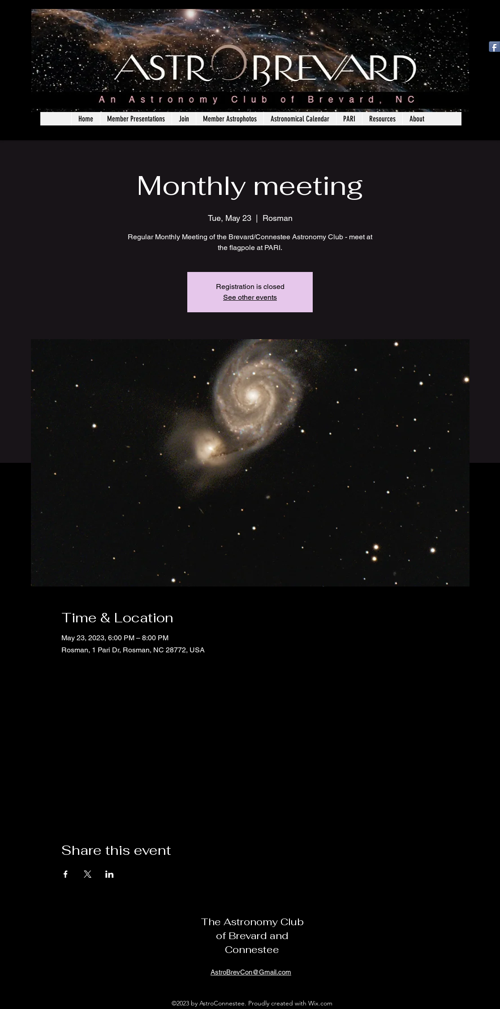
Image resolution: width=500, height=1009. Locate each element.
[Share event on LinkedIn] (109, 874)
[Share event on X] (87, 874)
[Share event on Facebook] (65, 874)
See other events (250, 297)
